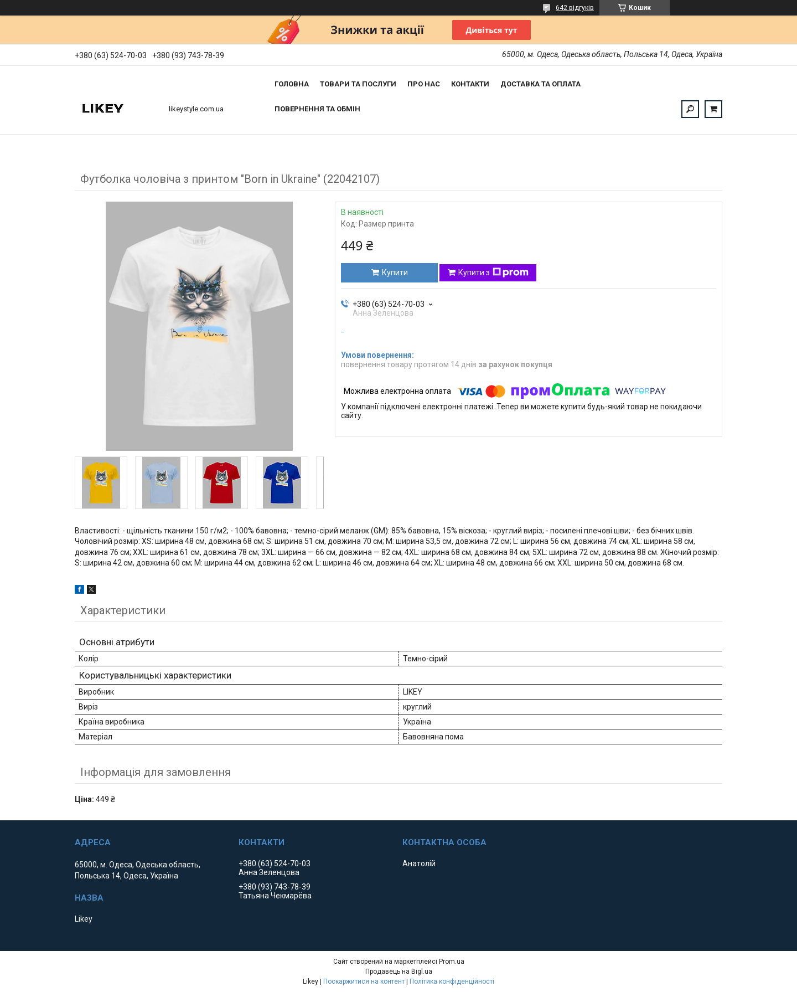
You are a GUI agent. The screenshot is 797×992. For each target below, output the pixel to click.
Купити (395, 272)
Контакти (470, 84)
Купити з (493, 272)
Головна (292, 84)
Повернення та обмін (317, 109)
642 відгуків (575, 8)
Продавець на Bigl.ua (398, 971)
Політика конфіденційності (452, 981)
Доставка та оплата (540, 84)
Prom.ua (451, 961)
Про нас (423, 84)
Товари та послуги (358, 84)
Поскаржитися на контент (364, 981)
